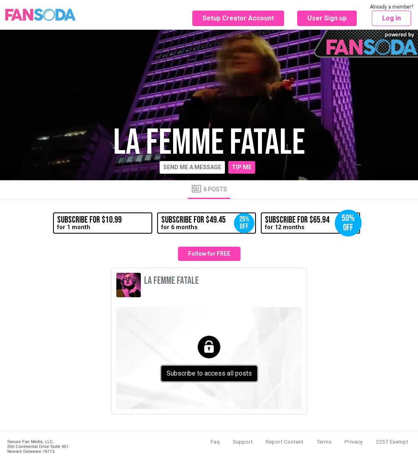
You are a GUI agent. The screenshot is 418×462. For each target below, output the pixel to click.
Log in (391, 18)
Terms (323, 441)
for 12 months (312, 223)
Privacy (353, 441)
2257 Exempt (392, 441)
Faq (215, 441)
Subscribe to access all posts (209, 373)
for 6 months (207, 223)
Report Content (284, 441)
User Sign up (327, 18)
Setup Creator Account (238, 18)
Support (243, 441)
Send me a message (192, 167)
